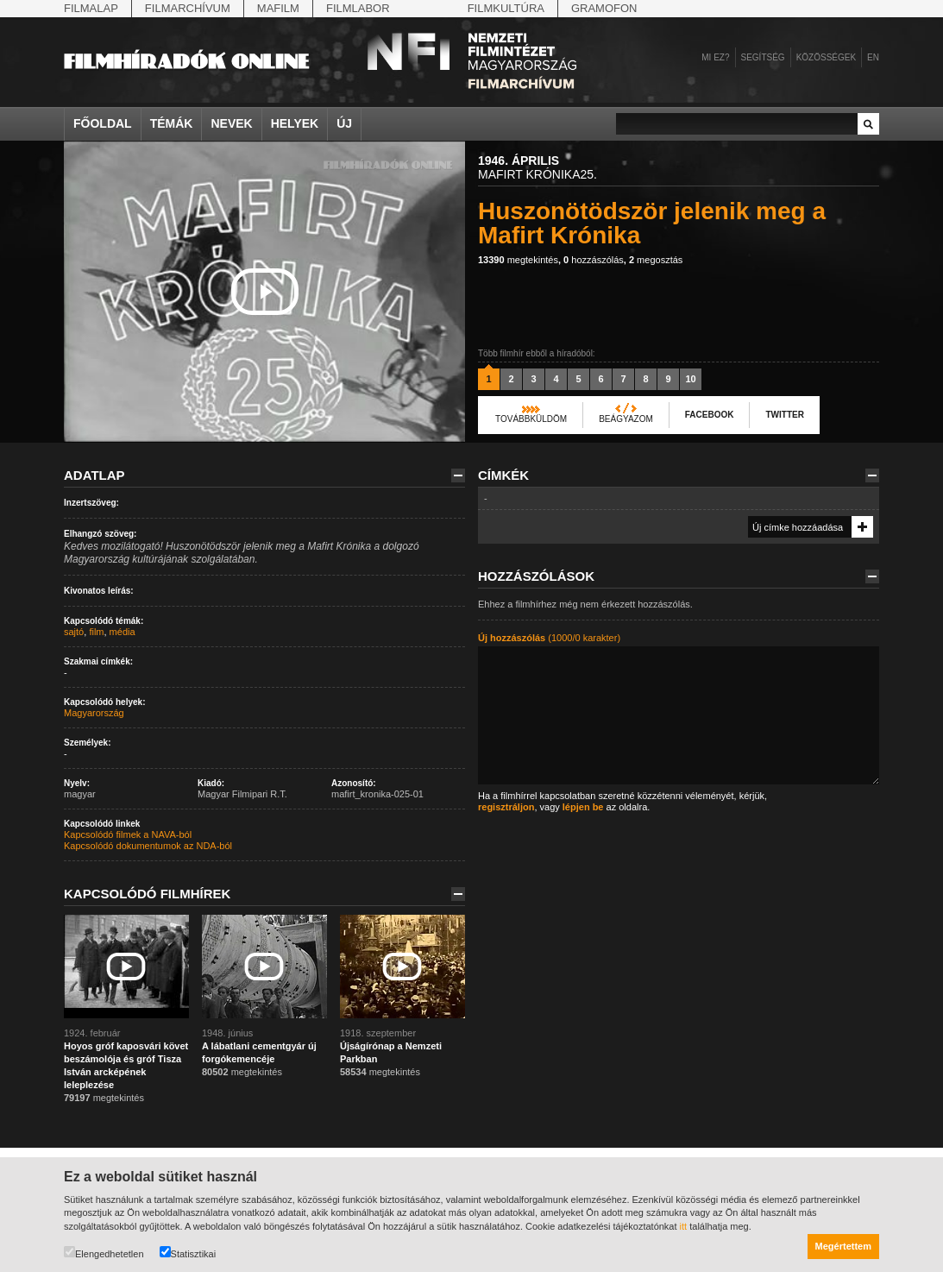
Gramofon (604, 8)
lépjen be (583, 807)
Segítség (763, 57)
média (122, 632)
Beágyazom (626, 419)
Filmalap (91, 8)
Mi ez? (715, 57)
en (873, 57)
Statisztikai (188, 1252)
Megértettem (843, 1246)
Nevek (231, 123)
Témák (171, 123)
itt (684, 1226)
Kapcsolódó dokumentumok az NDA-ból (148, 846)
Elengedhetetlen (104, 1252)
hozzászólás (593, 260)
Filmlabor (358, 8)
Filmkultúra (506, 8)
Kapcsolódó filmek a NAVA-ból (128, 834)
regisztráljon (506, 807)
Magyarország (94, 713)
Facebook (709, 414)
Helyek (295, 123)
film (96, 632)
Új (344, 123)
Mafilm (278, 8)
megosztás (655, 260)
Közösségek (826, 57)
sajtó (74, 632)
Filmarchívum (187, 8)
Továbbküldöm (531, 419)
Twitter (784, 414)
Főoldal (102, 123)
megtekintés (518, 260)
